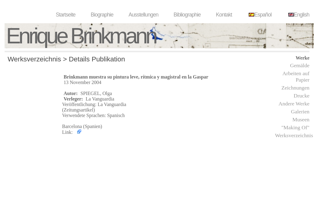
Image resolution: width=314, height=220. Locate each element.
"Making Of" (295, 127)
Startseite (65, 15)
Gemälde (299, 65)
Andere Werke (294, 104)
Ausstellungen (143, 15)
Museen (300, 119)
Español (259, 15)
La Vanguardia (100, 98)
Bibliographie (187, 15)
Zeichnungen (295, 88)
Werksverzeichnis (294, 135)
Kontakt (224, 15)
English (298, 15)
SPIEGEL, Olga (96, 93)
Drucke (301, 96)
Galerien (300, 111)
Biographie (102, 15)
